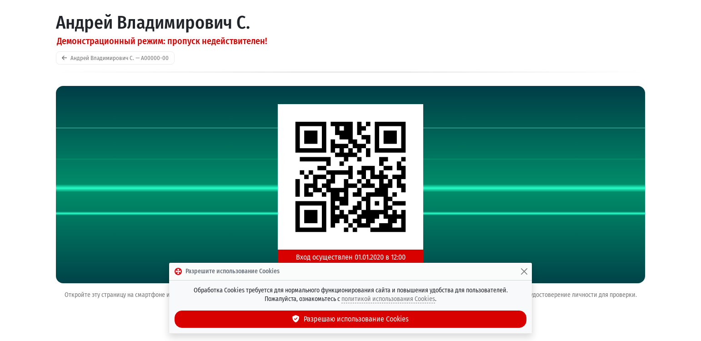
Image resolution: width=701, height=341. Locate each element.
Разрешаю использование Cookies (350, 319)
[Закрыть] (524, 271)
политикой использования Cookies (388, 299)
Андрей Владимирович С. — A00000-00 (115, 58)
